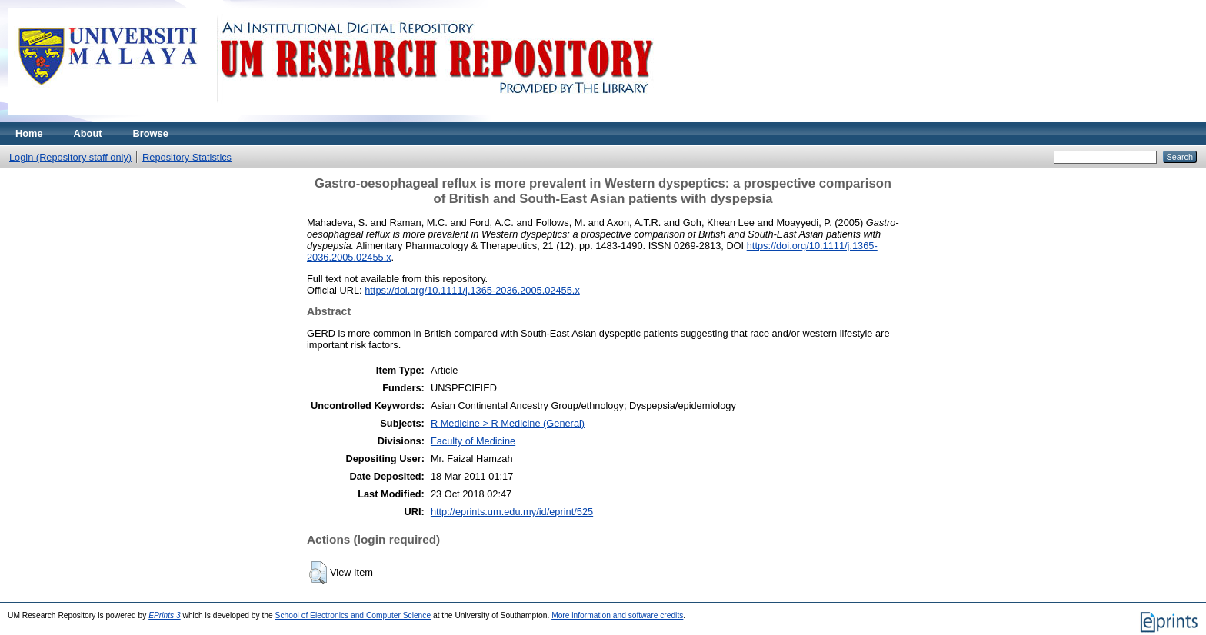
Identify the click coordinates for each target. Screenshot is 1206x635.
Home (29, 133)
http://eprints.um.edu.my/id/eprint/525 (512, 511)
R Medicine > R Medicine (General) (508, 423)
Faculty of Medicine (473, 441)
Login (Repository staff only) (70, 157)
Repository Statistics (187, 157)
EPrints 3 (164, 615)
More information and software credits (617, 615)
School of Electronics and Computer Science (353, 615)
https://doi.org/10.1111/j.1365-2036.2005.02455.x (472, 290)
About (88, 133)
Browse (150, 133)
